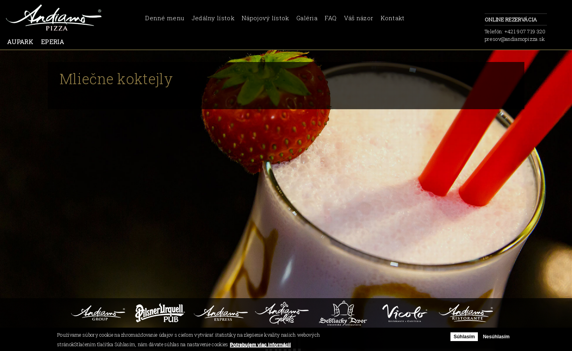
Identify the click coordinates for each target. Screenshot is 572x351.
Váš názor (358, 18)
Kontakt (393, 18)
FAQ (330, 18)
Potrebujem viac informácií (260, 344)
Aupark (20, 42)
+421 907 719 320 (525, 31)
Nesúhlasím (496, 336)
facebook (471, 22)
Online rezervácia (516, 20)
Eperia (52, 42)
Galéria (306, 18)
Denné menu (164, 18)
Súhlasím (464, 336)
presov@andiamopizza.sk (515, 38)
